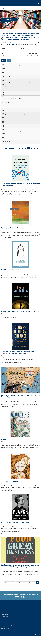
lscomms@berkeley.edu (21, 39)
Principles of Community (7, 618)
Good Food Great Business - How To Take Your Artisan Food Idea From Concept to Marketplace (20, 566)
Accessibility (3, 626)
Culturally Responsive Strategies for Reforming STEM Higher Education (18, 65)
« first (6, 148)
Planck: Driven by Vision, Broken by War (15, 522)
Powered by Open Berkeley (6, 625)
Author (22, 48)
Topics (2, 53)
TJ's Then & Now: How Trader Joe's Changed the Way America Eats (20, 396)
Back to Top (37, 634)
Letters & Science (7, 8)
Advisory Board (5, 614)
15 (38, 148)
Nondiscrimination (5, 628)
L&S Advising (5, 616)
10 (23, 148)
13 (32, 148)
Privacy (2, 630)
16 (17, 151)
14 (35, 148)
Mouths (3, 440)
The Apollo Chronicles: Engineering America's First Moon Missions (16, 114)
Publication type (33, 53)
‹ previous (12, 148)
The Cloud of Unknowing (10, 270)
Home (3, 607)
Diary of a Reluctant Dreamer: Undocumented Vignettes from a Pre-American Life (17, 352)
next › (21, 151)
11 (26, 148)
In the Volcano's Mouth (9, 481)
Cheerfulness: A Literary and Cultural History (12, 98)
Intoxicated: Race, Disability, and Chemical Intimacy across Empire (16, 82)
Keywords (3, 48)
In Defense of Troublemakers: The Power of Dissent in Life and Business (20, 184)
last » (26, 151)
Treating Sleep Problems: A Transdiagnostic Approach (20, 311)
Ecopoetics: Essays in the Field (12, 228)
